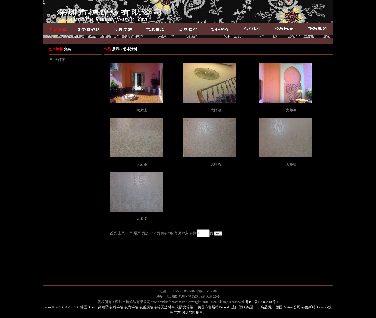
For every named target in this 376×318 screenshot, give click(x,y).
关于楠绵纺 (94, 29)
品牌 (126, 29)
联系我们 (316, 29)
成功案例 (284, 29)
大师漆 (60, 60)
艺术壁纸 (156, 29)
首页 (59, 29)
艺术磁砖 (219, 29)
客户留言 (318, 6)
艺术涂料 (252, 29)
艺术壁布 (187, 29)
